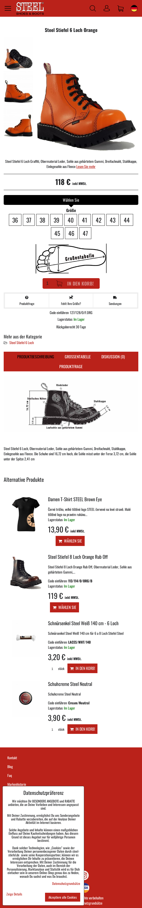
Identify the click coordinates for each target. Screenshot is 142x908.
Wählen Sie (70, 541)
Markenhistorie (16, 784)
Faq (9, 775)
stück (56, 668)
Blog (10, 766)
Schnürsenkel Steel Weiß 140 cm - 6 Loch (83, 623)
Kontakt (12, 757)
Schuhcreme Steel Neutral (70, 683)
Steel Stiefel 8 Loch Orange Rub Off (78, 556)
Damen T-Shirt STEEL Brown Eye (75, 499)
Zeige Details (14, 894)
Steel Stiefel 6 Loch (21, 342)
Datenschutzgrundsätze (88, 903)
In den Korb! (75, 283)
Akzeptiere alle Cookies (62, 897)
